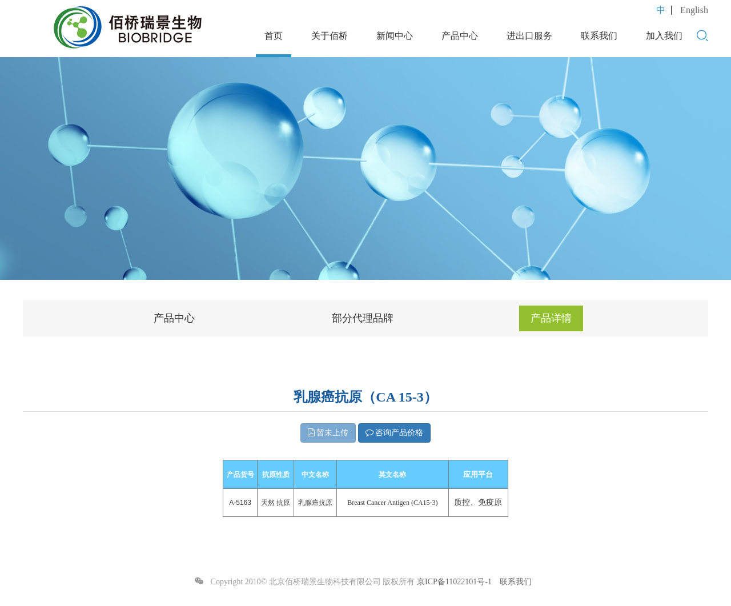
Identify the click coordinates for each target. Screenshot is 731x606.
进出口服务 (529, 36)
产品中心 (459, 36)
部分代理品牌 (362, 318)
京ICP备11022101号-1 (454, 581)
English (694, 10)
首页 (273, 36)
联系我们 (599, 36)
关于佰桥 (329, 36)
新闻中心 (394, 36)
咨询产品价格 (395, 432)
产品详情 (551, 318)
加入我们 (664, 36)
